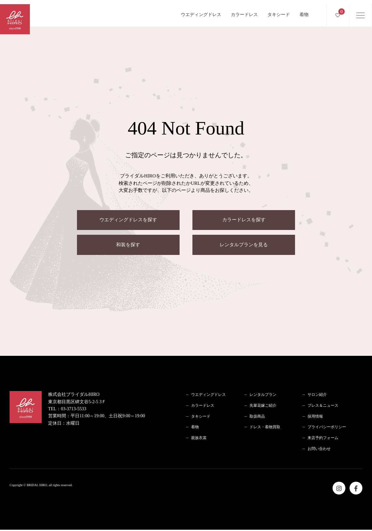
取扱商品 (257, 417)
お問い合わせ (319, 449)
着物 (304, 10)
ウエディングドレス (201, 10)
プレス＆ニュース (323, 406)
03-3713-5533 (73, 409)
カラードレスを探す (244, 220)
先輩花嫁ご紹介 (262, 406)
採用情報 (315, 417)
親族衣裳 (199, 439)
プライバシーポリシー (327, 428)
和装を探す (128, 245)
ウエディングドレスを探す (128, 220)
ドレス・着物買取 (264, 428)
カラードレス (244, 10)
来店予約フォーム (323, 439)
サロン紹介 (317, 396)
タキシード (278, 10)
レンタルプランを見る (244, 245)
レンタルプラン (262, 396)
